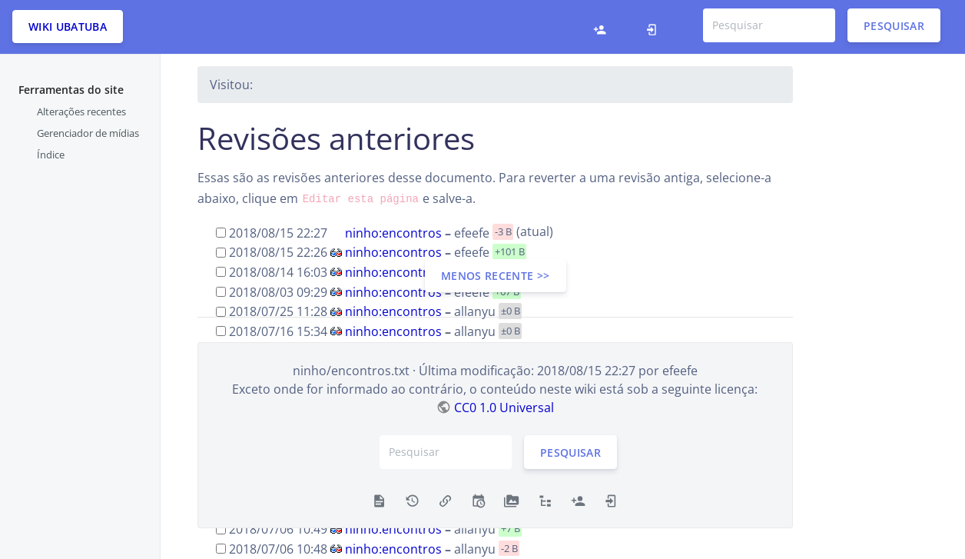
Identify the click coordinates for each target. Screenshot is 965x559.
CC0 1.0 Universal (504, 407)
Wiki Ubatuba (67, 26)
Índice (51, 154)
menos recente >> (495, 275)
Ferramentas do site (71, 89)
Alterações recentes (81, 111)
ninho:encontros (393, 232)
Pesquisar (894, 25)
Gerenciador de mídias (88, 133)
